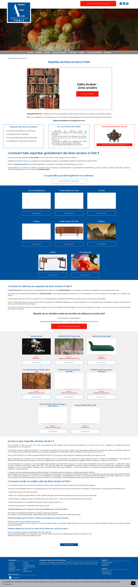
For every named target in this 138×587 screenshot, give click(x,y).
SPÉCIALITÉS (72, 52)
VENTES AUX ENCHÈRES (94, 52)
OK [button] (133, 583)
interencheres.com (64, 138)
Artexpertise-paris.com (21, 164)
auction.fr (75, 138)
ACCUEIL (30, 52)
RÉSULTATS (107, 52)
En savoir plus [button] (7, 584)
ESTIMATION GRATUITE (59, 52)
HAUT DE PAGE (69, 544)
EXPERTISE (39, 52)
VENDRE (47, 52)
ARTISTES (81, 52)
